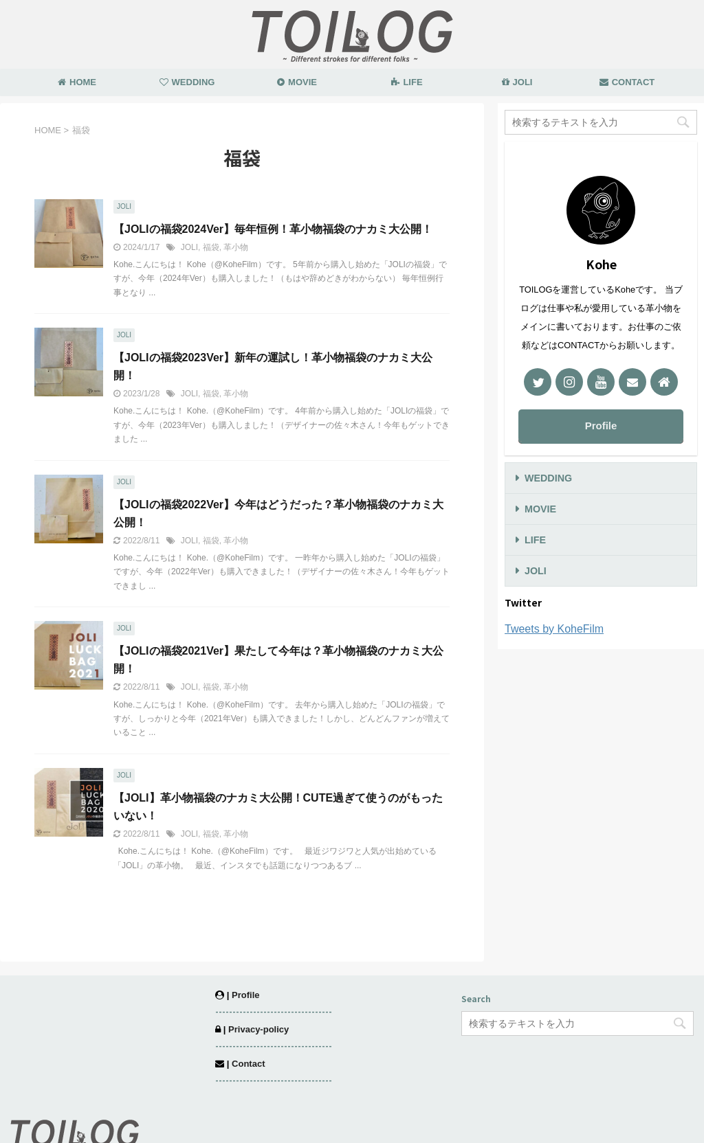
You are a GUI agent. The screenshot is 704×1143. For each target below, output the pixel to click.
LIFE (406, 82)
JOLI (517, 82)
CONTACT (627, 82)
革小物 (235, 247)
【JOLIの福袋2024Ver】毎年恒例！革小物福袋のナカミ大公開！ (272, 229)
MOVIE (297, 82)
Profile (601, 425)
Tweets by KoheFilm (554, 629)
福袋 (211, 247)
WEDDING (187, 82)
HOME (77, 82)
